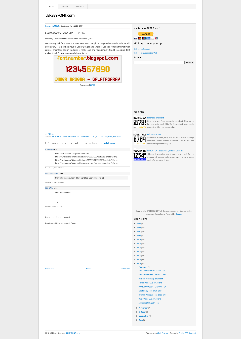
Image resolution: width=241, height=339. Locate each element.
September (143, 316)
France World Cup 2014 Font (150, 283)
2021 (139, 231)
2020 (139, 235)
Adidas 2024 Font (154, 134)
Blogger (179, 214)
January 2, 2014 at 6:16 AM (53, 206)
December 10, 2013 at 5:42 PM (54, 182)
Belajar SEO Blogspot (187, 333)
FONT (93, 137)
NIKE (110, 137)
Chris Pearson (162, 333)
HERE (92, 85)
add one (110, 143)
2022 (139, 227)
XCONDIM (49, 188)
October (142, 312)
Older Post (126, 268)
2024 (139, 223)
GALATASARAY (101, 137)
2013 (54, 137)
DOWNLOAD (85, 137)
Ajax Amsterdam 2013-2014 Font (152, 271)
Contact (79, 6)
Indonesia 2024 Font (155, 118)
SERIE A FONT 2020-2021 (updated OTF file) (165, 151)
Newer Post (50, 268)
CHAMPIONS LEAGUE (70, 137)
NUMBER (55, 26)
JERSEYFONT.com (60, 15)
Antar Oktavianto (52, 173)
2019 (139, 239)
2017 (139, 247)
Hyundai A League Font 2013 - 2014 (153, 295)
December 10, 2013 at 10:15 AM (55, 168)
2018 (139, 243)
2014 (59, 137)
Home (52, 6)
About (65, 6)
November (143, 308)
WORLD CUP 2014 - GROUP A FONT (153, 287)
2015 (139, 256)
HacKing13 (49, 149)
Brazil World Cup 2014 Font (150, 299)
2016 (139, 251)
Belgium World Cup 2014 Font (151, 279)
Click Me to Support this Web (145, 53)
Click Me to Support (142, 49)
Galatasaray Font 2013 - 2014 (65, 33)
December (143, 267)
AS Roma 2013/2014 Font (149, 303)
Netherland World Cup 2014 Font (152, 275)
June (141, 320)
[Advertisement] (70, 108)
